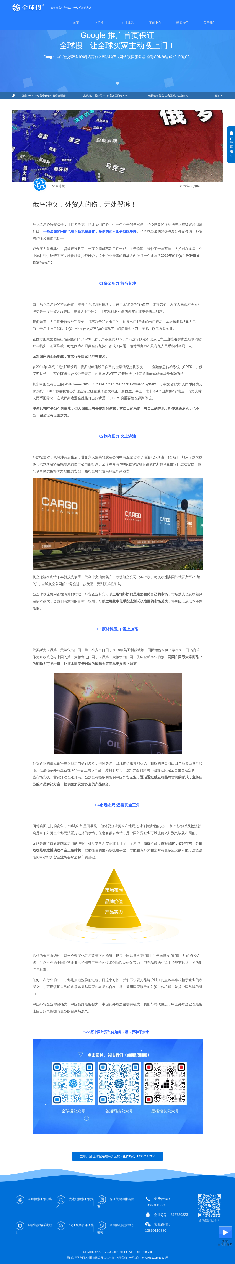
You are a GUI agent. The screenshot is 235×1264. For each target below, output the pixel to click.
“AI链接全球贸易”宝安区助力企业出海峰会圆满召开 (174, 95)
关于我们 (210, 22)
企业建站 (128, 22)
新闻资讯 (182, 22)
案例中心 (155, 22)
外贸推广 (100, 22)
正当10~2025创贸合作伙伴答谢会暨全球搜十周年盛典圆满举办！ (51, 95)
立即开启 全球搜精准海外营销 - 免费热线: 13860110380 (117, 1156)
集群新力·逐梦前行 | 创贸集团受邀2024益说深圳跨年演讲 (112, 95)
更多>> (219, 95)
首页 (76, 22)
